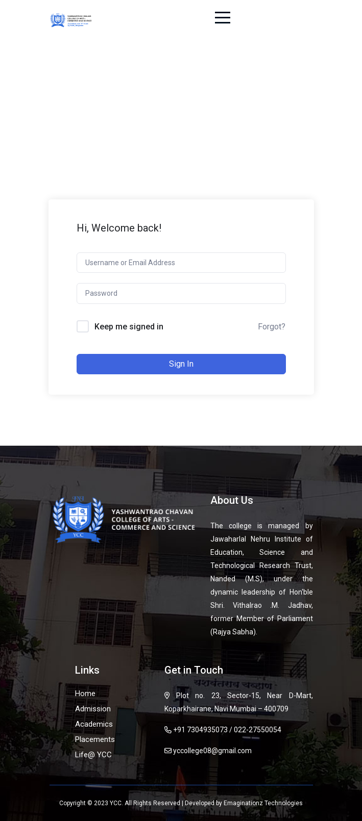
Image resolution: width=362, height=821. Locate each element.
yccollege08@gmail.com (212, 751)
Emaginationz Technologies (263, 803)
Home (85, 693)
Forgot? (271, 326)
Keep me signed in (128, 326)
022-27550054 (257, 730)
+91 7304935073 (200, 730)
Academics (94, 724)
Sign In (181, 364)
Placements (95, 739)
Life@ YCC (93, 754)
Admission (93, 708)
